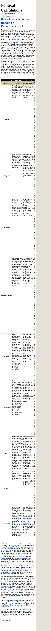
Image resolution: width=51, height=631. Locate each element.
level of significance (16, 523)
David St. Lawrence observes (13, 600)
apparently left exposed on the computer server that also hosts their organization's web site (17, 570)
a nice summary (24, 555)
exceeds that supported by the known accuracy (27, 521)
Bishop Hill (4, 544)
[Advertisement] (21, 625)
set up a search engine (11, 548)
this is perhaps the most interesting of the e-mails (16, 610)
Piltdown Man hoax (10, 605)
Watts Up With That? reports (15, 547)
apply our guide (21, 42)
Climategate (15, 35)
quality (8, 620)
